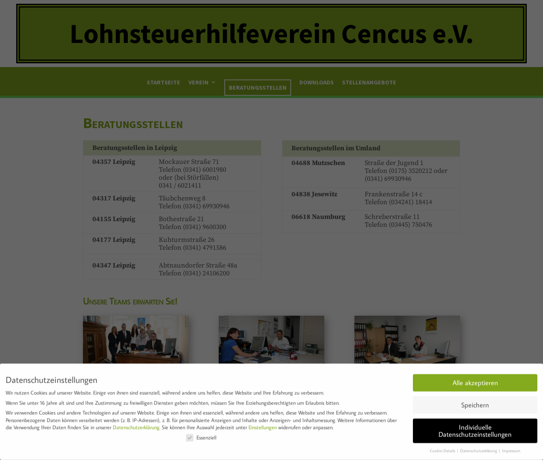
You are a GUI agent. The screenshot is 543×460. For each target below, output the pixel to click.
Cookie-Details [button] (443, 448)
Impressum (511, 448)
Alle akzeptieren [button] (475, 380)
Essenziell (201, 435)
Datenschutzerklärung (136, 425)
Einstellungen (262, 425)
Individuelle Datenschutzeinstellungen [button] (475, 428)
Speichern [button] (475, 402)
